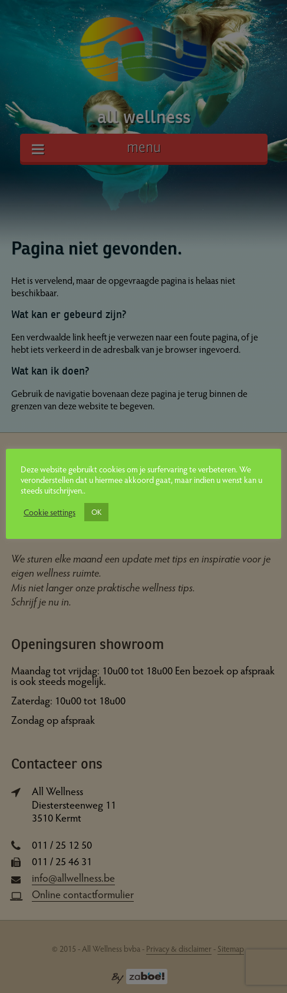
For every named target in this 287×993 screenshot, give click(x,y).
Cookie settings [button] (49, 512)
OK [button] (96, 512)
